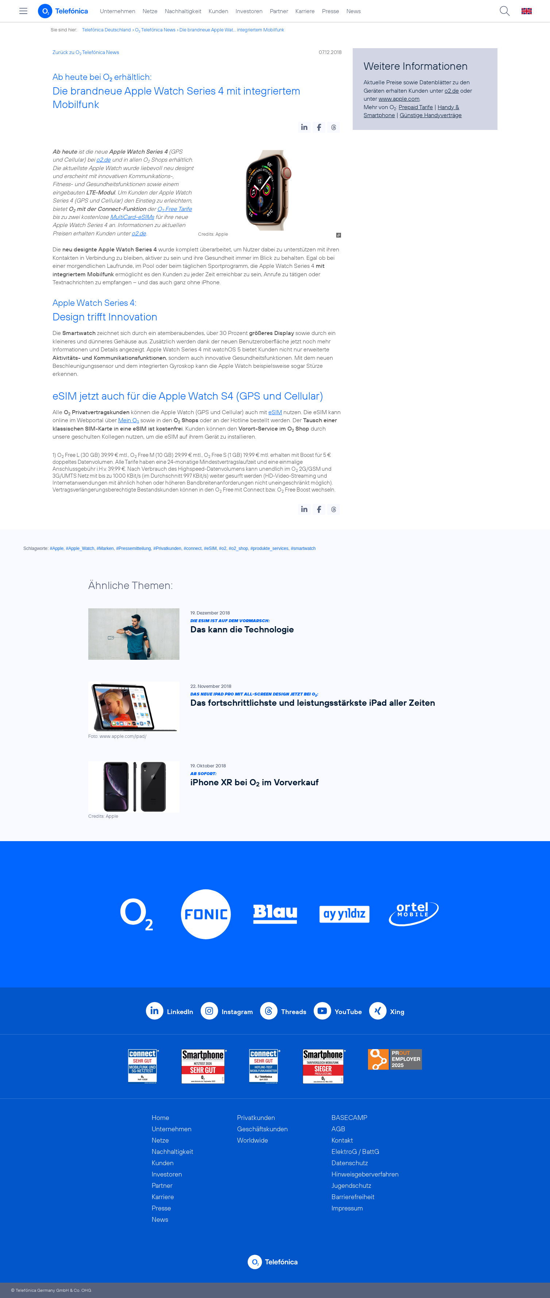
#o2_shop (238, 548)
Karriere (305, 11)
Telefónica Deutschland (106, 29)
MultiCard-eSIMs (132, 216)
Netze (150, 11)
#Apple (56, 548)
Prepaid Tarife (416, 107)
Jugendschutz (351, 1185)
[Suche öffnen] (505, 11)
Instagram (237, 1012)
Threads (293, 1012)
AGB (338, 1129)
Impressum (347, 1208)
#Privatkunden (167, 548)
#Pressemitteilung (133, 548)
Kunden (218, 11)
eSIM (275, 412)
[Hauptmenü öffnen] (23, 11)
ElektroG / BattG (355, 1151)
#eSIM (210, 548)
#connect (193, 548)
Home (160, 1117)
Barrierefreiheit (353, 1197)
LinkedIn (180, 1012)
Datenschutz (350, 1163)
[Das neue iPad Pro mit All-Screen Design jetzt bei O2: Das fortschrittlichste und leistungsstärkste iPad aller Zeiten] (271, 711)
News (353, 11)
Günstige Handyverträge (431, 115)
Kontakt (342, 1140)
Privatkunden (256, 1117)
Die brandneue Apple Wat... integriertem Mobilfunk (231, 29)
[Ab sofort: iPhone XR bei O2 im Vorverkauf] (271, 791)
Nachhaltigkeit (183, 11)
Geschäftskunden (262, 1129)
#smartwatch (303, 548)
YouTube (348, 1012)
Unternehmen (117, 11)
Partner (279, 11)
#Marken (105, 548)
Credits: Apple (213, 234)
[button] (304, 127)
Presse (330, 11)
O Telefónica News (155, 29)
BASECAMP (349, 1117)
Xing (397, 1012)
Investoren (249, 11)
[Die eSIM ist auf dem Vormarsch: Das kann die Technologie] (271, 634)
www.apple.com (399, 98)
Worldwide (252, 1140)
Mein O (128, 420)
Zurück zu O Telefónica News (86, 52)
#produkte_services (269, 548)
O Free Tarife (174, 208)
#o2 (222, 548)
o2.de (103, 159)
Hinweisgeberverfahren (365, 1174)
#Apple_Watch (80, 548)
